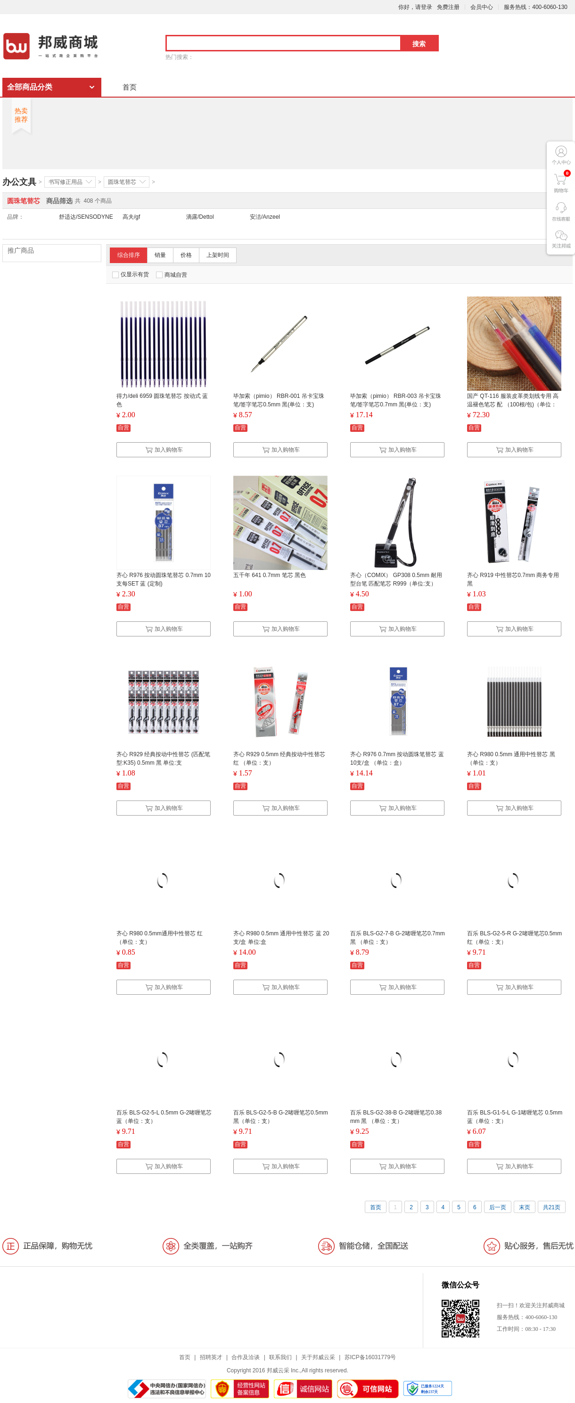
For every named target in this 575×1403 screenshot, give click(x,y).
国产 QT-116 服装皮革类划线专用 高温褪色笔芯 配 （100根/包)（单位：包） (513, 404)
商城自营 (171, 275)
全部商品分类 (29, 87)
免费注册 (448, 7)
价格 (186, 255)
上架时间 (217, 255)
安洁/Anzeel (265, 217)
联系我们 (280, 1357)
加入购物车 (164, 449)
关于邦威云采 (318, 1357)
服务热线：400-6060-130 (535, 7)
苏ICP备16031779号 (370, 1357)
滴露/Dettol (200, 217)
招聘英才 (211, 1357)
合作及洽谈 (245, 1357)
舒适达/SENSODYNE (86, 217)
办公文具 (19, 182)
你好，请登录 (415, 7)
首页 (130, 87)
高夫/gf (131, 217)
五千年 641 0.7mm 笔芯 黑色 (269, 575)
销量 (160, 255)
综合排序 (128, 255)
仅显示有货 (130, 274)
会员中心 (481, 7)
